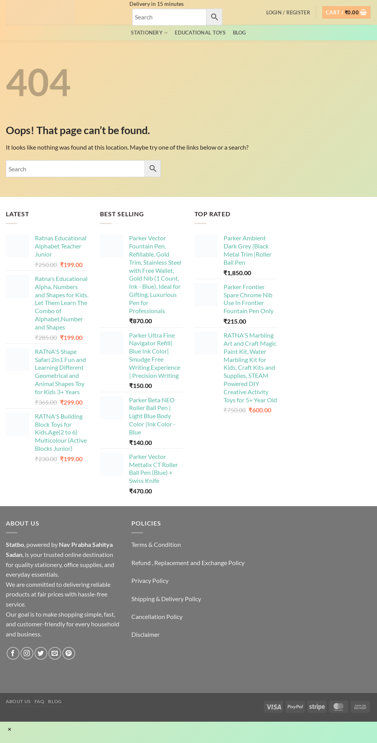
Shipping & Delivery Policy (166, 598)
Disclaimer (145, 634)
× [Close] (9, 729)
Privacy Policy (150, 580)
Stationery (149, 32)
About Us (18, 701)
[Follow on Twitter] (40, 653)
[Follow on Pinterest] (68, 653)
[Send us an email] (54, 653)
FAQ (39, 701)
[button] (288, 12)
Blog (239, 32)
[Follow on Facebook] (13, 653)
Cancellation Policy (156, 616)
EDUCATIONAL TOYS (200, 32)
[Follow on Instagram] (27, 653)
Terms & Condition (156, 544)
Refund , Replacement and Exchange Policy (187, 562)
